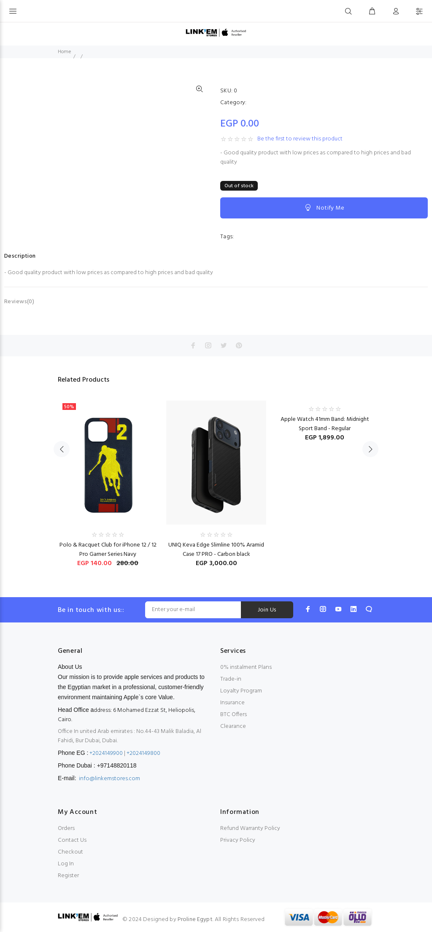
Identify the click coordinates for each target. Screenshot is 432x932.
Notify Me (324, 208)
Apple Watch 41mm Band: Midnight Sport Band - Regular (325, 424)
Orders (66, 828)
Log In (66, 864)
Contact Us (72, 840)
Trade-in (230, 679)
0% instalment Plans (246, 667)
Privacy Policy (237, 840)
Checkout (70, 852)
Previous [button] (62, 449)
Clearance (233, 726)
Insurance (232, 703)
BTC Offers (233, 714)
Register (68, 876)
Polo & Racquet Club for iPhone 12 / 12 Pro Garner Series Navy (108, 549)
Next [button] (370, 449)
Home (64, 52)
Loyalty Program (241, 691)
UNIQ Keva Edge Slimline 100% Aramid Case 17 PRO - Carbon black (216, 549)
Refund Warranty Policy (250, 828)
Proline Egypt (195, 919)
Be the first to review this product (300, 139)
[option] (108, 479)
